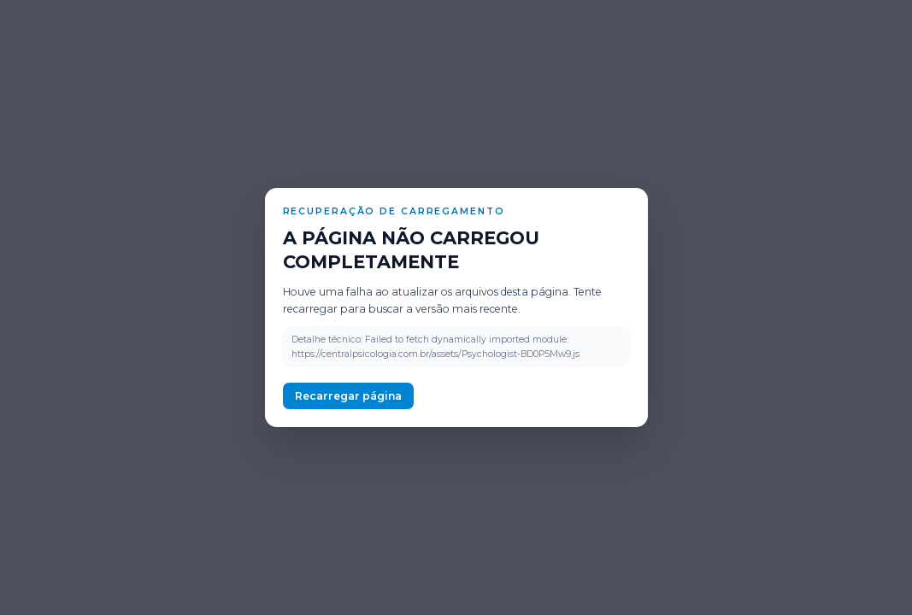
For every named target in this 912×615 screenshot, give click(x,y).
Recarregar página (348, 396)
